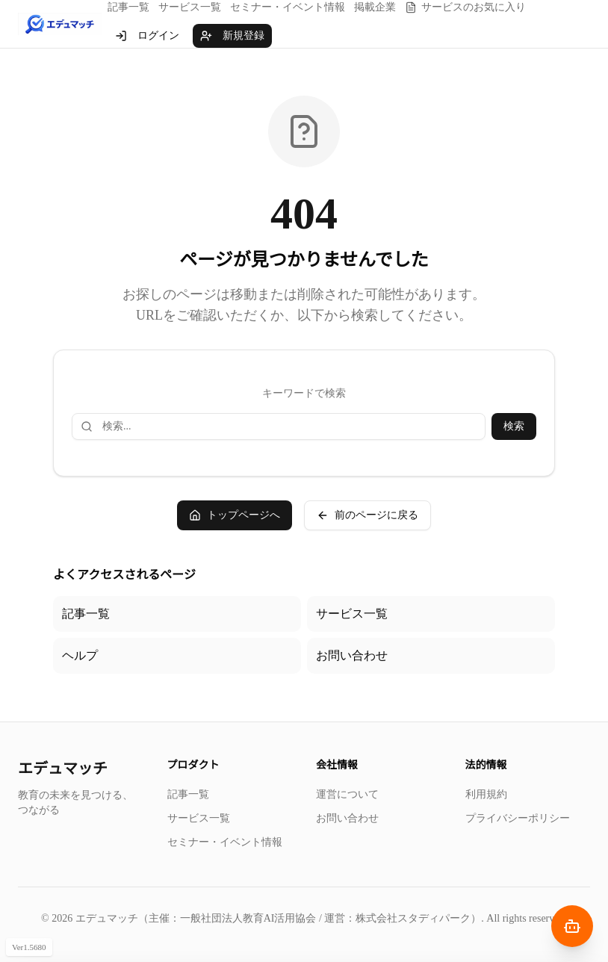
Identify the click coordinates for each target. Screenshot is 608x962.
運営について (347, 794)
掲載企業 (375, 7)
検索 (513, 426)
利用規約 (486, 794)
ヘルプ (80, 655)
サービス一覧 (189, 7)
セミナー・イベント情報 (287, 7)
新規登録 (232, 36)
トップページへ (234, 515)
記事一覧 (128, 7)
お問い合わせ (352, 655)
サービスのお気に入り (465, 7)
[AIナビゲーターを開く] (572, 926)
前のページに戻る (367, 515)
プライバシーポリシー (517, 818)
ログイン (147, 36)
